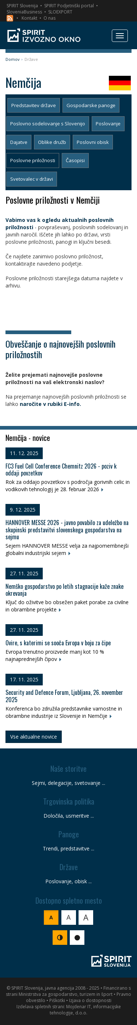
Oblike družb (52, 142)
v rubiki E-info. (61, 403)
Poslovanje (108, 123)
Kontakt (29, 18)
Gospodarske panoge (90, 105)
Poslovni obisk (93, 142)
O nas (49, 18)
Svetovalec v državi (31, 179)
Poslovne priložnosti (32, 160)
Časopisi (75, 160)
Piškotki (57, 1000)
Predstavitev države (33, 105)
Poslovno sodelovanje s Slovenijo (47, 123)
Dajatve (18, 142)
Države (31, 59)
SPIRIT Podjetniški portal (69, 6)
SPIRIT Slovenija (22, 6)
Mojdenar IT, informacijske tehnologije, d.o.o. (85, 1010)
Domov (12, 59)
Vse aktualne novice (33, 736)
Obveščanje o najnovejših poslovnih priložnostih (60, 349)
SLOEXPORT (60, 12)
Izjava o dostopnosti (90, 1000)
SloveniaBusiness (24, 12)
